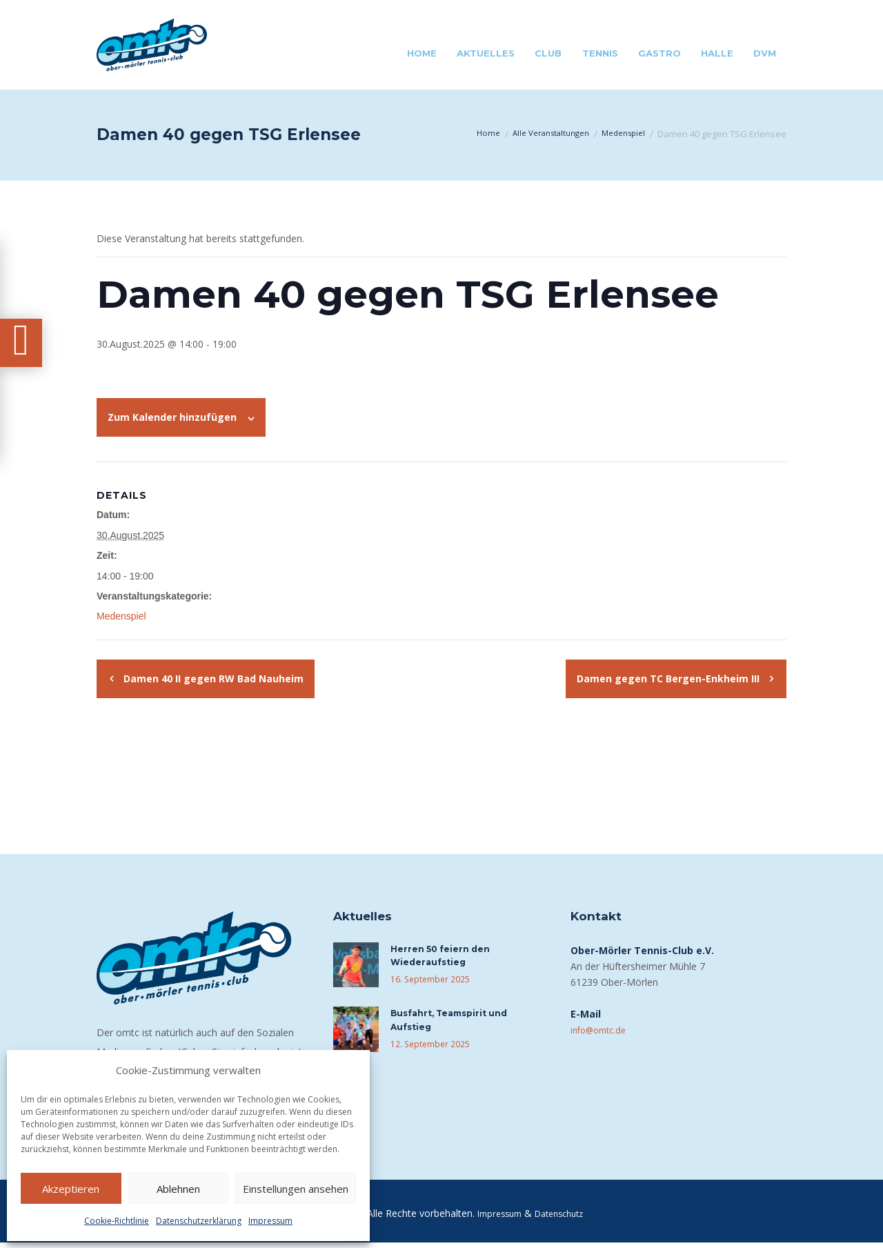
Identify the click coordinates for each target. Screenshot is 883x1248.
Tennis (600, 53)
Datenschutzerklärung (198, 1221)
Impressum (270, 1221)
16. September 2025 (426, 983)
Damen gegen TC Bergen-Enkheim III (669, 678)
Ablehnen (178, 1189)
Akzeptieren (70, 1189)
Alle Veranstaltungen (539, 134)
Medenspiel (620, 134)
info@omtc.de (602, 1029)
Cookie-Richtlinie (116, 1221)
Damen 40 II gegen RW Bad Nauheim (212, 678)
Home (422, 53)
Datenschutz (562, 1218)
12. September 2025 (426, 1047)
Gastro (659, 53)
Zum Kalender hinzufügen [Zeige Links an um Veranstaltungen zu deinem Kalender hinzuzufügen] (172, 417)
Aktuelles (486, 53)
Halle (717, 53)
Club (548, 53)
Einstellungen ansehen (295, 1189)
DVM (764, 53)
